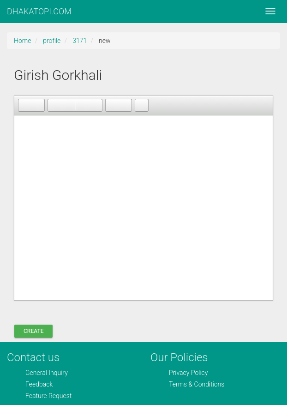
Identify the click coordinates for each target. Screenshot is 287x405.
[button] (24, 105)
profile (51, 40)
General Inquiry (46, 372)
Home (22, 40)
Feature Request (48, 395)
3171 (79, 40)
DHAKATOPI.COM (39, 11)
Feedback (39, 384)
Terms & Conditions (196, 384)
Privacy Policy (188, 372)
